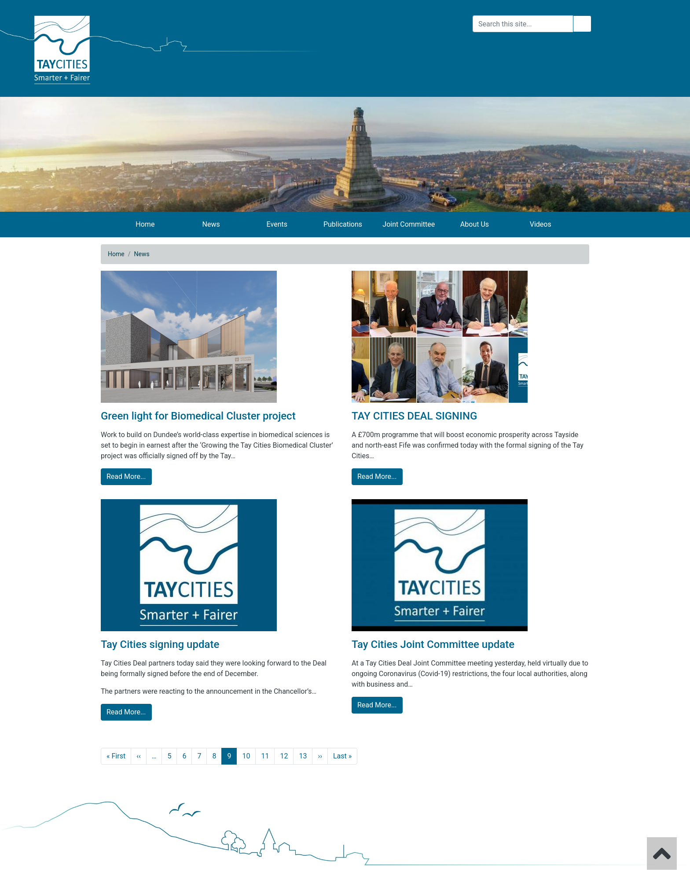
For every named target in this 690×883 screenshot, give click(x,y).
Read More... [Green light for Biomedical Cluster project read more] (126, 476)
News (211, 224)
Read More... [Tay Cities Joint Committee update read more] (377, 705)
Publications (342, 224)
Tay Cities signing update (160, 644)
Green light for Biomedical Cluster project (198, 416)
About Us (474, 224)
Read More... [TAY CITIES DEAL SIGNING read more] (377, 476)
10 (246, 756)
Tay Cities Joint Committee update (433, 644)
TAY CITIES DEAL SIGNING (414, 416)
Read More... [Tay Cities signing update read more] (126, 712)
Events (277, 224)
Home (145, 224)
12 (284, 756)
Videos (540, 224)
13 (303, 756)
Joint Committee (408, 224)
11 (265, 756)
